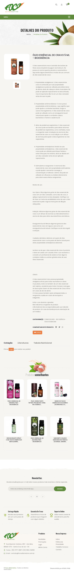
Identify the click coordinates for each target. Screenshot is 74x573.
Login (11, 349)
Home (29, 34)
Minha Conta (42, 547)
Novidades (41, 539)
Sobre (58, 539)
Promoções (42, 542)
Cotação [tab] (8, 343)
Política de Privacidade (60, 543)
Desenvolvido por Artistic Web (60, 568)
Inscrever (60, 489)
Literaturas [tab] (23, 343)
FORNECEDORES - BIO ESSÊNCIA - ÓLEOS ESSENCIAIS (55, 320)
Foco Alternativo (10, 568)
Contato (58, 550)
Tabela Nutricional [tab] (43, 343)
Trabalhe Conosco (62, 547)
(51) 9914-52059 (28, 550)
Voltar (37, 332)
